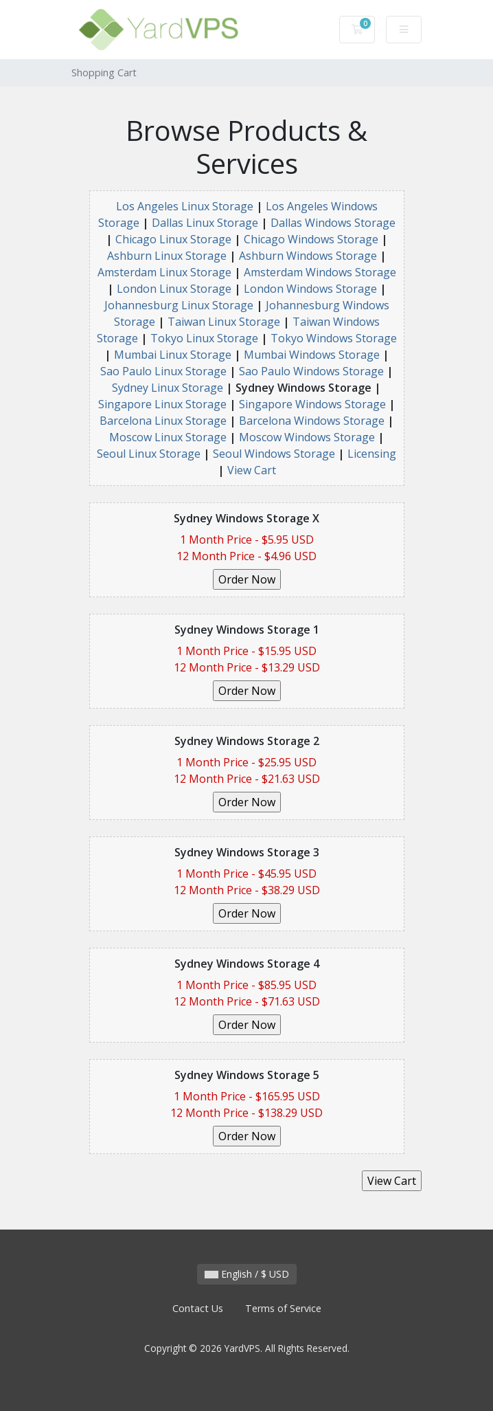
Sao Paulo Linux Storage (163, 371)
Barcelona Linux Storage (163, 420)
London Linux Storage (174, 288)
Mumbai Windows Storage (312, 354)
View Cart (251, 470)
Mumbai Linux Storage (172, 354)
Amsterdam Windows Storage (320, 272)
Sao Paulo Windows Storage (311, 371)
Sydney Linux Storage (167, 387)
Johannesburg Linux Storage (178, 305)
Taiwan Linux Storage (224, 321)
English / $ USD (247, 1273)
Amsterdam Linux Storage (164, 272)
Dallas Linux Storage (205, 222)
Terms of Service (283, 1308)
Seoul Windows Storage (274, 453)
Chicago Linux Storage (173, 239)
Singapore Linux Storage (162, 404)
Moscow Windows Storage (307, 437)
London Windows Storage (310, 288)
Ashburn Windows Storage (308, 255)
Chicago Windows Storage (311, 239)
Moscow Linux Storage (168, 437)
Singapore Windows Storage (312, 404)
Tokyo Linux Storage (204, 338)
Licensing (371, 453)
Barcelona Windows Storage (312, 420)
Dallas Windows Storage (333, 222)
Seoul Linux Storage (148, 453)
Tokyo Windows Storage (334, 338)
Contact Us (197, 1308)
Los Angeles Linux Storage (184, 206)
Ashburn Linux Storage (167, 255)
